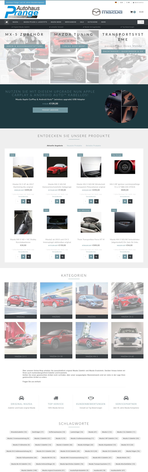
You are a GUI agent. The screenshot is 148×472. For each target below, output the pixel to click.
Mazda (15, 22)
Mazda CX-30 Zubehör (70, 451)
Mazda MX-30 (48, 457)
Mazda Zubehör (29, 470)
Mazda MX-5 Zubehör (102, 457)
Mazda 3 (60, 438)
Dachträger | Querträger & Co (123, 51)
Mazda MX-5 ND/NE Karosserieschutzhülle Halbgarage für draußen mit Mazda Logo (57, 187)
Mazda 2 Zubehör (42, 438)
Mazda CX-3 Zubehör (46, 451)
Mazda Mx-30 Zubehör (21, 464)
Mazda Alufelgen (85, 445)
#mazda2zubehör (19, 432)
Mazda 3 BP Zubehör (108, 438)
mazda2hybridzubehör (79, 470)
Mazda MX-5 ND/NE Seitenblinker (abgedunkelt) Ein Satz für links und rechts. (125, 242)
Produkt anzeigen (50, 110)
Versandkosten (23, 196)
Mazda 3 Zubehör (131, 438)
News (103, 22)
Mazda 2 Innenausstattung (18, 438)
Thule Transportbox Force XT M (91, 239)
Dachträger (38, 432)
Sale (82, 22)
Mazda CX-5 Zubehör (112, 451)
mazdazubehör (118, 470)
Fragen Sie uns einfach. (32, 382)
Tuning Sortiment (74, 46)
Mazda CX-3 (127, 445)
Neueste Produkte (74, 146)
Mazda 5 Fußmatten (21, 445)
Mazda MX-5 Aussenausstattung (74, 457)
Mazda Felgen (133, 451)
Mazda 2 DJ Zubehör (126, 432)
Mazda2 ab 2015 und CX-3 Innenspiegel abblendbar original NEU (57, 242)
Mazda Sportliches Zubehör (71, 464)
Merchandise (70, 22)
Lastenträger (77, 432)
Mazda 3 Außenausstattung (82, 438)
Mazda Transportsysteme (99, 464)
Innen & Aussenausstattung (24, 46)
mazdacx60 (99, 470)
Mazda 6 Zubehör (64, 445)
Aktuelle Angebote (55, 146)
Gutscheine (92, 22)
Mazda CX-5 (91, 451)
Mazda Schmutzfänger (45, 464)
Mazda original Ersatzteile (53, 470)
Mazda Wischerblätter (125, 464)
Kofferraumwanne (57, 432)
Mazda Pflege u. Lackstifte (35, 22)
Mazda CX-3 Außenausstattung (19, 451)
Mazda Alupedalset (107, 445)
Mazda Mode (56, 22)
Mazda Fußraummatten (27, 457)
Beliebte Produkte (93, 146)
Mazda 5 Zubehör (43, 445)
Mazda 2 (107, 432)
